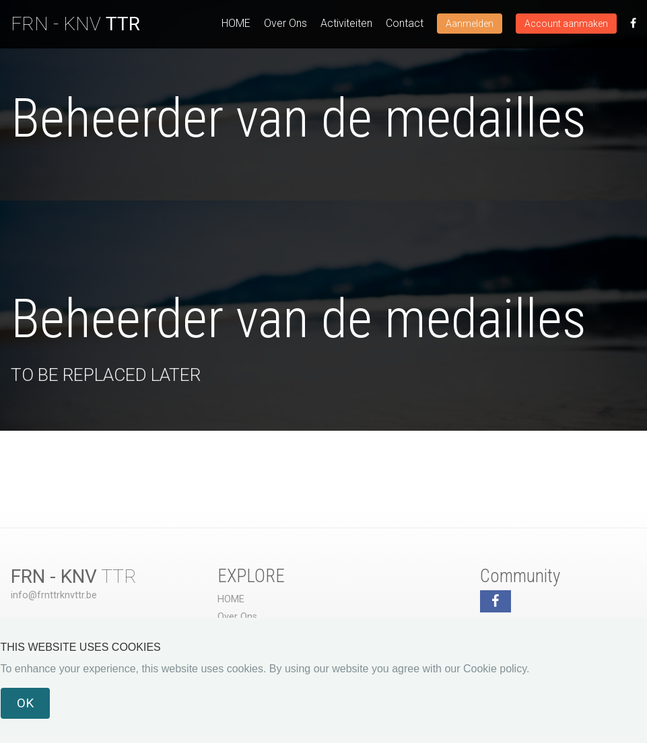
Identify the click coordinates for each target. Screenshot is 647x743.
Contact (404, 23)
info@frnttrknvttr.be (54, 595)
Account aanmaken (566, 23)
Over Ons (285, 23)
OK (25, 703)
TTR (74, 576)
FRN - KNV (75, 24)
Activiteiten (346, 23)
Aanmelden (469, 23)
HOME (236, 23)
